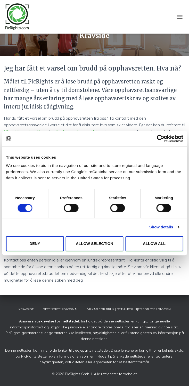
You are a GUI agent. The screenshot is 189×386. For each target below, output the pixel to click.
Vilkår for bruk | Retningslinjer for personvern (129, 309)
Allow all (154, 243)
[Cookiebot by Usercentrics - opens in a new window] (160, 138)
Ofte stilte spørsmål (60, 309)
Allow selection (94, 243)
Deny (34, 243)
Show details (161, 227)
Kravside (26, 309)
